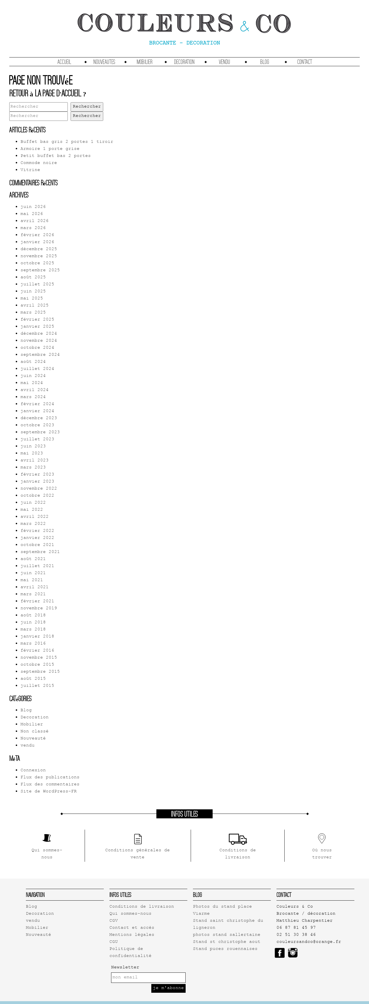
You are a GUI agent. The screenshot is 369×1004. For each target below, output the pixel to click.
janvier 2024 (37, 411)
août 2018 (33, 615)
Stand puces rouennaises (225, 949)
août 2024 (33, 362)
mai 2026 (32, 214)
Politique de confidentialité (130, 952)
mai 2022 (32, 510)
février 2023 (37, 475)
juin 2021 (33, 573)
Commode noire (39, 163)
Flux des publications (50, 777)
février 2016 (37, 651)
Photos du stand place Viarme (222, 910)
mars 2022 (33, 524)
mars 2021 (33, 594)
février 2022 (37, 531)
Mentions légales (131, 935)
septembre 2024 (40, 355)
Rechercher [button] (87, 107)
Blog (264, 61)
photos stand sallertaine (226, 935)
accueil (64, 61)
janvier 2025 (37, 327)
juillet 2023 (37, 439)
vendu (224, 61)
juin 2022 (33, 503)
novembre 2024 (39, 341)
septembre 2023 (40, 432)
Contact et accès (131, 928)
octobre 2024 (37, 348)
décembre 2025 (39, 249)
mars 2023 (33, 468)
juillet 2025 (37, 284)
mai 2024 (32, 383)
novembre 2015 (39, 658)
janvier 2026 (37, 242)
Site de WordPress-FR (49, 792)
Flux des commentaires (50, 784)
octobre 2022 (37, 496)
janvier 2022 (37, 538)
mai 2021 (32, 580)
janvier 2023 (37, 482)
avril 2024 (35, 390)
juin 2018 (33, 623)
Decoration (184, 61)
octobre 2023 (37, 425)
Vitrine (30, 170)
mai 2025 (32, 299)
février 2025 (37, 320)
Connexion (33, 770)
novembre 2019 (39, 608)
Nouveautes (104, 61)
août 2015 (33, 679)
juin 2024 (33, 376)
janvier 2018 (37, 637)
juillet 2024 (37, 369)
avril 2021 (35, 587)
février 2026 (37, 235)
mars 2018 (33, 630)
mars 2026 (33, 228)
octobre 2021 (37, 545)
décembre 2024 (39, 334)
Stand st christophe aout (226, 942)
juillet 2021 (37, 566)
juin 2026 (33, 207)
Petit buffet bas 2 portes (56, 156)
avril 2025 (35, 306)
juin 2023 (33, 446)
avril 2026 (35, 221)
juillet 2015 (37, 686)
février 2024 (37, 404)
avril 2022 (35, 517)
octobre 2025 (37, 263)
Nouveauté (33, 739)
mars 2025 (33, 313)
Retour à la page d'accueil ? (47, 93)
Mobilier (144, 61)
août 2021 (33, 559)
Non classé (35, 732)
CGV (113, 921)
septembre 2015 (40, 672)
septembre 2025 (40, 270)
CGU (113, 942)
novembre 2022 (39, 489)
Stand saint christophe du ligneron (228, 924)
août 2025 (33, 277)
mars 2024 (33, 397)
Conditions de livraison (141, 907)
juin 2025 (33, 292)
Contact (304, 61)
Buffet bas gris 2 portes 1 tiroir (67, 142)
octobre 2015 (37, 665)
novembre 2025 (39, 256)
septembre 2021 (40, 552)
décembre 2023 (39, 418)
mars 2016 (33, 644)
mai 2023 (32, 453)
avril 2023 (35, 461)
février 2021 (37, 601)
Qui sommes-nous (130, 914)
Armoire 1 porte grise (50, 149)
